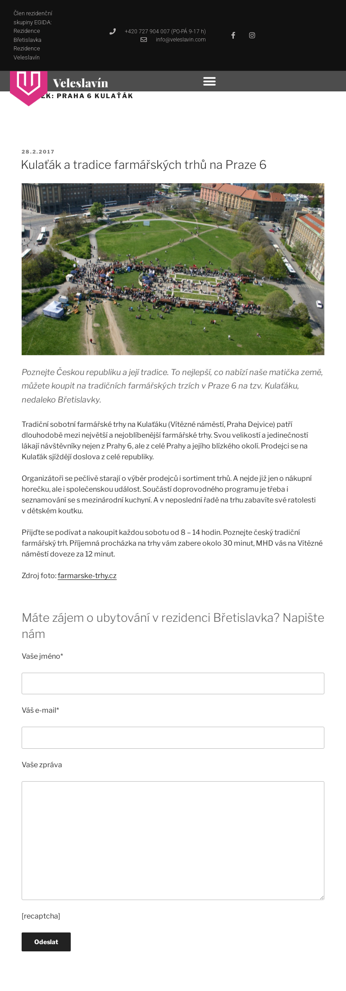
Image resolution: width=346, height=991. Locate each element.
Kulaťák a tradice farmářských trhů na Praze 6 (144, 165)
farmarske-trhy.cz (87, 575)
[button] (210, 81)
